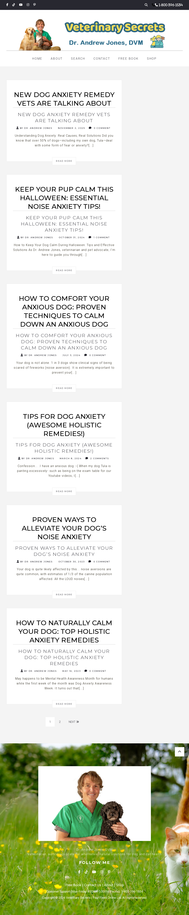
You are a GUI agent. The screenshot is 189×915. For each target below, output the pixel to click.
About (57, 58)
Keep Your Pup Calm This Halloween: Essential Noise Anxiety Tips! (64, 224)
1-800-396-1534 (171, 4)
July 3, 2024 (71, 355)
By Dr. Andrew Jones (34, 128)
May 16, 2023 (71, 671)
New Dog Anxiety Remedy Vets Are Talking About (64, 117)
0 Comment (100, 128)
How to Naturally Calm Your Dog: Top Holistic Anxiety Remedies (64, 657)
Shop (152, 58)
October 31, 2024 (71, 237)
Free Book (128, 58)
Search (78, 58)
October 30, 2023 (71, 561)
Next (74, 722)
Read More (64, 161)
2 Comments (97, 458)
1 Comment (99, 237)
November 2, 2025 (71, 128)
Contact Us (92, 885)
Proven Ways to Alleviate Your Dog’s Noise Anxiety (64, 551)
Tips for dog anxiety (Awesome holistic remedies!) (64, 448)
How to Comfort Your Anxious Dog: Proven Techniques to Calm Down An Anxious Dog (64, 342)
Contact (101, 58)
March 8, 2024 (70, 458)
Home (37, 58)
